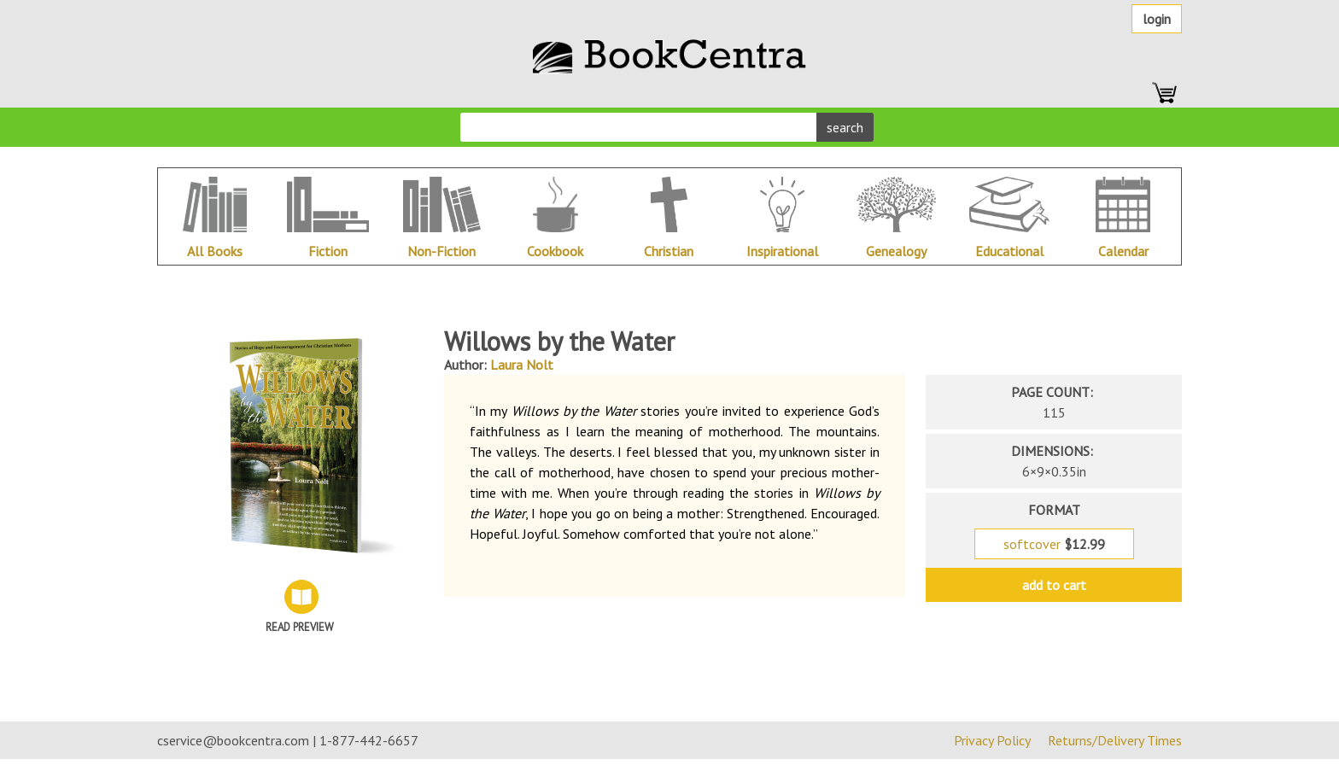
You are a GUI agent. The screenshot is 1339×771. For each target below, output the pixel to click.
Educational (1009, 251)
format (1054, 509)
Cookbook (555, 251)
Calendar (1123, 251)
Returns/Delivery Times (1115, 740)
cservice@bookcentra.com (233, 740)
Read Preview (300, 627)
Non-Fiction (441, 251)
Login (1157, 18)
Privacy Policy (992, 740)
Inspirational (782, 251)
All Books (215, 251)
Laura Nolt (521, 364)
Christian (668, 251)
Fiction (328, 251)
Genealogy (896, 251)
